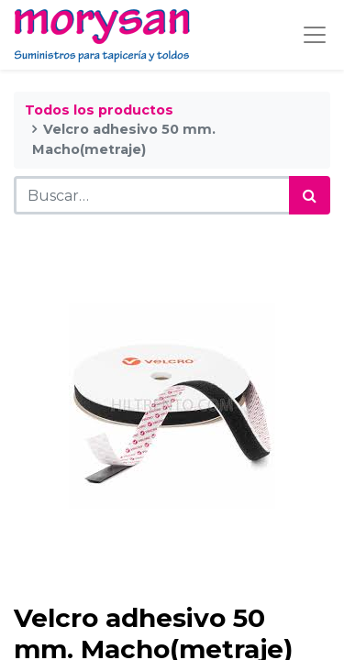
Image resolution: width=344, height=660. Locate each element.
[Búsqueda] (309, 195)
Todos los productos (99, 110)
